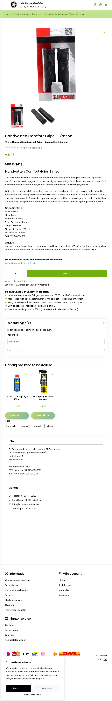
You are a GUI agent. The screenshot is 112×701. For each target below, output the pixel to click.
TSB (105, 630)
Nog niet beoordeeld (31, 147)
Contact (9, 596)
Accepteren (18, 688)
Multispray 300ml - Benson (43, 369)
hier (42, 678)
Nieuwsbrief (64, 566)
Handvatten (38, 14)
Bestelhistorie (65, 556)
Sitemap (9, 606)
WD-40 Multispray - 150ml (17, 369)
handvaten (38, 397)
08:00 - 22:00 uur (33, 471)
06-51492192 (30, 467)
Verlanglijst (64, 561)
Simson (64, 142)
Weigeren (47, 688)
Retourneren (11, 601)
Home (8, 14)
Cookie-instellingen (33, 695)
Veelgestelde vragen (15, 611)
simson (50, 397)
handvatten (11, 397)
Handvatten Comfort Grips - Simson (65, 14)
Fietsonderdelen (22, 14)
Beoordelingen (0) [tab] (56, 323)
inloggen (63, 551)
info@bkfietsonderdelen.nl (25, 475)
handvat (25, 397)
